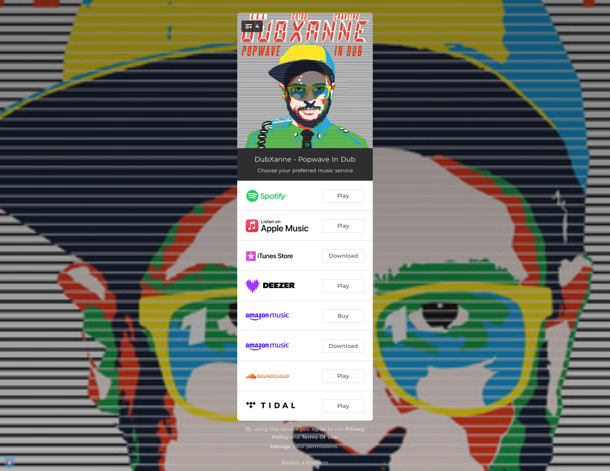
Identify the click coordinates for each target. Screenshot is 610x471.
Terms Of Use (319, 437)
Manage (280, 446)
